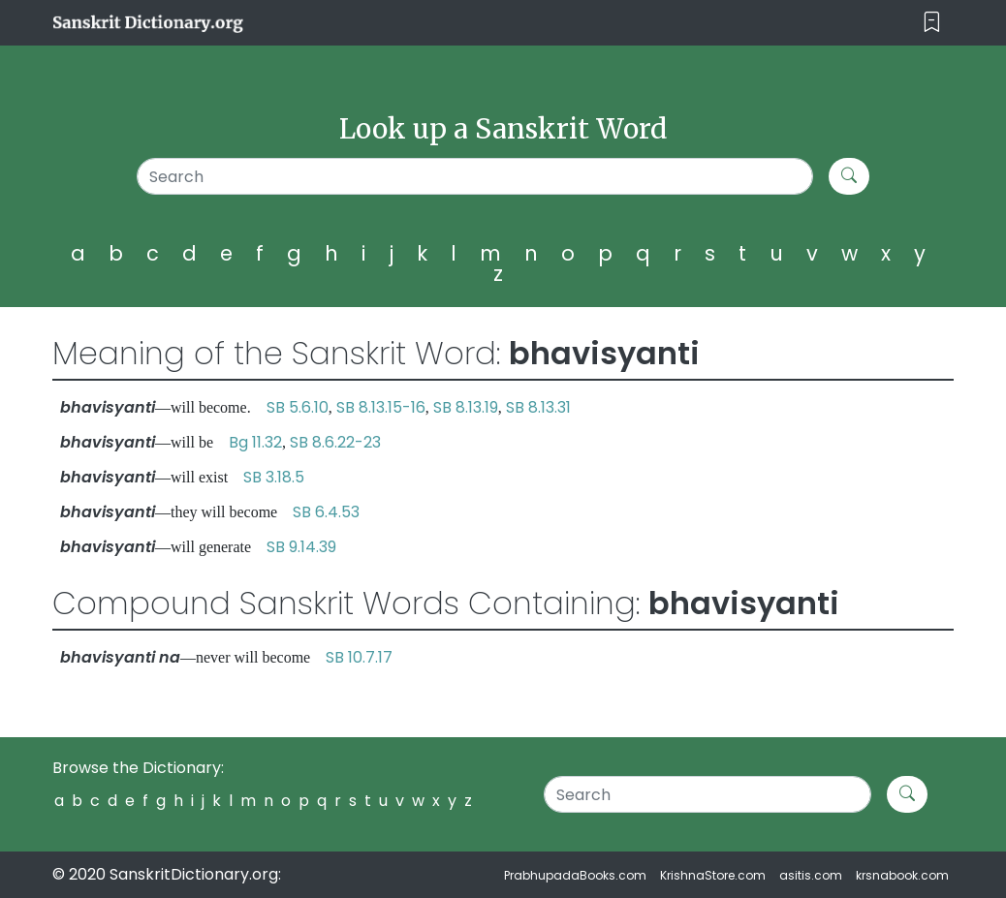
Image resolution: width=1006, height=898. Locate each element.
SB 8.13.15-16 (380, 407)
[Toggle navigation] (932, 23)
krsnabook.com (902, 875)
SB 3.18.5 (273, 477)
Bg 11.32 (255, 442)
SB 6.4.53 (326, 512)
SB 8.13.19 (465, 407)
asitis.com (810, 875)
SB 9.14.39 (301, 547)
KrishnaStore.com (713, 875)
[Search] (475, 176)
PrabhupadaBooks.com (575, 875)
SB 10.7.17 (359, 657)
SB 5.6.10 (298, 407)
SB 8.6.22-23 (335, 442)
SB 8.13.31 (538, 407)
